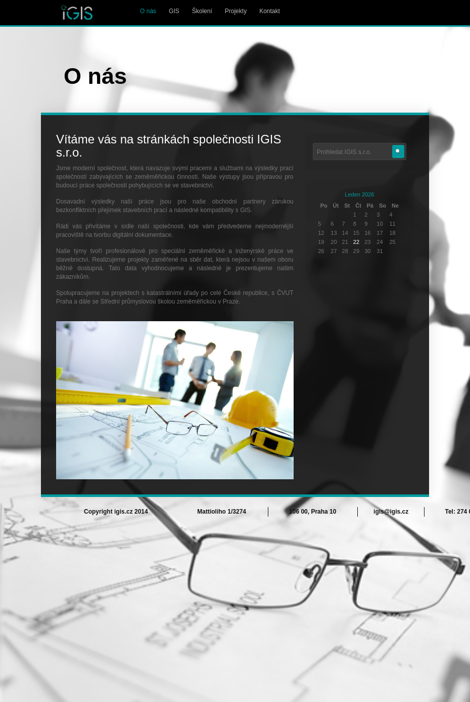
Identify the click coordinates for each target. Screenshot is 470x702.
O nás (148, 11)
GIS (174, 11)
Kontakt (269, 11)
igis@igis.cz (390, 511)
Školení (202, 11)
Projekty (236, 11)
